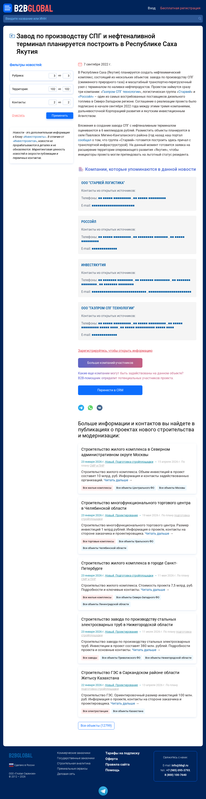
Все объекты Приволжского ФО (121, 657)
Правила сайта (117, 764)
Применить (60, 115)
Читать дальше (116, 480)
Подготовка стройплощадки (129, 461)
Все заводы (90, 657)
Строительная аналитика (74, 763)
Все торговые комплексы (98, 541)
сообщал (84, 140)
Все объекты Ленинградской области (106, 604)
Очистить (18, 115)
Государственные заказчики (76, 758)
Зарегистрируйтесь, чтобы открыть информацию (115, 351)
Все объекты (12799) (96, 726)
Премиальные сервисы (72, 768)
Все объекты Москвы (172, 487)
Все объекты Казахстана (128, 711)
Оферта (111, 759)
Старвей (184, 92)
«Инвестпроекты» (34, 136)
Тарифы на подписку (122, 753)
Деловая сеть (66, 773)
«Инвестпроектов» (25, 141)
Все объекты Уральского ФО (136, 541)
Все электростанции (95, 711)
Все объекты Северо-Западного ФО (137, 597)
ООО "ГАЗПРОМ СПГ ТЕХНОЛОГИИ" (108, 308)
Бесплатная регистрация (180, 8)
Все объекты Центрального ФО (135, 487)
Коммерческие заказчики (73, 752)
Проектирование (121, 515)
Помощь (112, 770)
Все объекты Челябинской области (104, 548)
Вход (152, 8)
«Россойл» (86, 96)
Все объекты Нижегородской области (168, 657)
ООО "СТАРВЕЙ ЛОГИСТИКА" (103, 183)
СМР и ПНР (97, 465)
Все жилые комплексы (97, 487)
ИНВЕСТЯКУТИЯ (93, 265)
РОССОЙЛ (88, 221)
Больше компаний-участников (110, 363)
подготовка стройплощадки (100, 688)
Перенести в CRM (110, 390)
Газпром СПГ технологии (121, 92)
